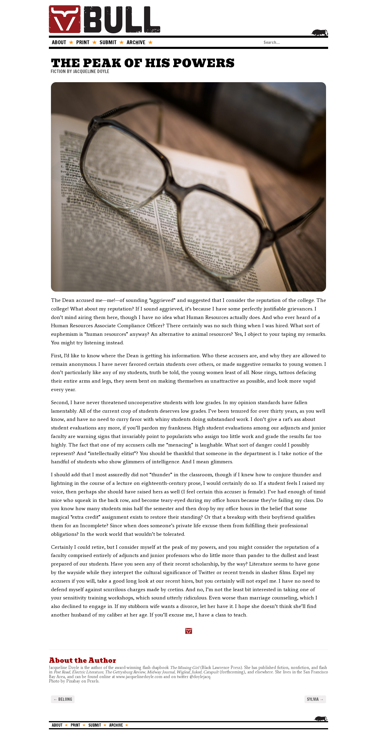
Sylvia (315, 699)
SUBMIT (108, 42)
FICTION (58, 71)
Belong (62, 699)
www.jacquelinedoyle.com (139, 676)
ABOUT (59, 42)
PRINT (82, 42)
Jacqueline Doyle (91, 71)
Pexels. (94, 681)
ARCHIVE (136, 42)
